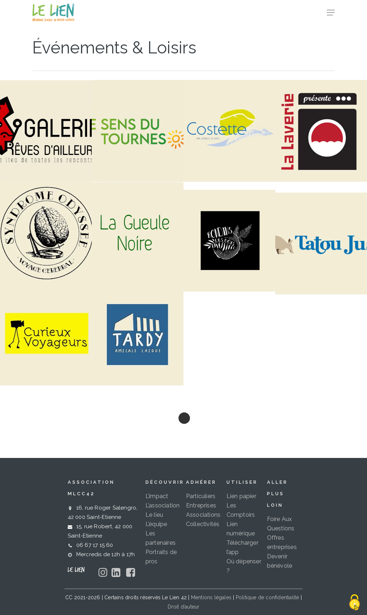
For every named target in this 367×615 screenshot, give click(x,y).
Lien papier (241, 496)
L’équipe (156, 524)
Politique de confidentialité (267, 597)
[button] (331, 12)
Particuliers (200, 496)
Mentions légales (211, 597)
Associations (203, 514)
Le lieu (154, 514)
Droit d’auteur (184, 607)
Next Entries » (184, 418)
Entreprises (201, 505)
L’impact (157, 496)
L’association (163, 505)
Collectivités (203, 524)
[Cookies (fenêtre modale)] (354, 603)
